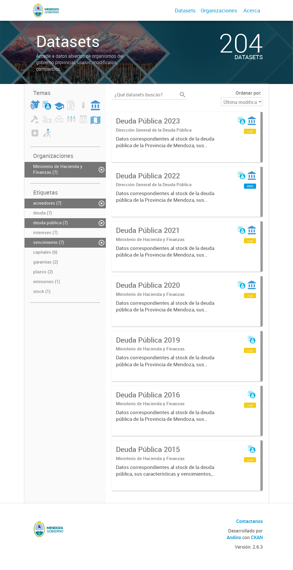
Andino (234, 537)
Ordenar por (248, 93)
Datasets (185, 10)
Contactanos (249, 521)
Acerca (251, 10)
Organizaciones (219, 10)
